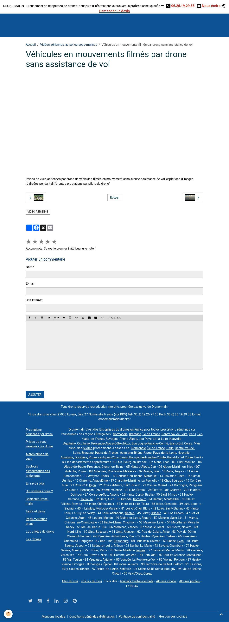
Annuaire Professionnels (136, 581)
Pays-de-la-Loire (164, 453)
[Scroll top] (221, 614)
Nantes (130, 513)
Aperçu (114, 318)
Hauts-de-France (106, 453)
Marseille (150, 476)
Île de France (151, 434)
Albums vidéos (166, 581)
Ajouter (34, 394)
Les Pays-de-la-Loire (153, 439)
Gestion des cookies (173, 616)
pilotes (87, 448)
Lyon (180, 541)
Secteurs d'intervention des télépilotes (38, 471)
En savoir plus (35, 483)
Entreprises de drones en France (121, 429)
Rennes (77, 504)
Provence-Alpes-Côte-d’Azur (110, 443)
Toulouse (86, 499)
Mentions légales (53, 616)
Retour (114, 197)
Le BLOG (132, 586)
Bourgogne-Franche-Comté (149, 443)
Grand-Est (176, 443)
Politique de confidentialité (137, 616)
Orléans (156, 513)
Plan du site (70, 581)
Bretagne (135, 434)
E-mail (30, 283)
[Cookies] (8, 614)
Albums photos (189, 581)
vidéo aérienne (38, 211)
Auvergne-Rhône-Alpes (121, 439)
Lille (78, 532)
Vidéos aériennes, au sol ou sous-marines (68, 44)
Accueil (31, 44)
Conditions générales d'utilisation (92, 616)
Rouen (140, 550)
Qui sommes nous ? (39, 491)
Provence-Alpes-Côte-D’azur (108, 457)
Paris (192, 434)
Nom (29, 267)
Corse (188, 443)
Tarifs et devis (35, 511)
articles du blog (91, 581)
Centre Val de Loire (175, 434)
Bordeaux (139, 499)
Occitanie (83, 443)
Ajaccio (114, 494)
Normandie (120, 434)
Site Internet (34, 300)
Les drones (33, 539)
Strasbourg (121, 541)
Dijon (92, 485)
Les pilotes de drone (40, 531)
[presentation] (55, 380)
